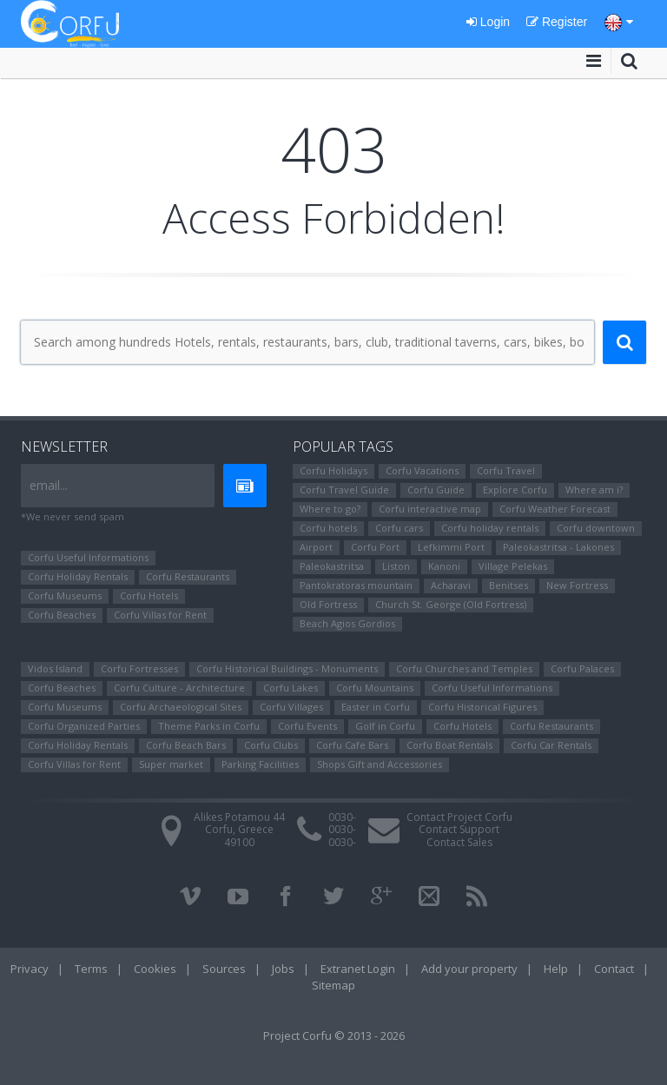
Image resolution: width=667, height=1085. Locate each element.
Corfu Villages (291, 706)
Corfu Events (307, 725)
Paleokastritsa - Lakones (558, 546)
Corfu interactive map (430, 508)
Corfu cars (399, 527)
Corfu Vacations (422, 470)
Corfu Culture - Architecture (179, 687)
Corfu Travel (506, 470)
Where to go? (330, 508)
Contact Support (459, 829)
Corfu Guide (436, 489)
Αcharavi (451, 585)
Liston (396, 565)
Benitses (508, 585)
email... (49, 485)
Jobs (283, 968)
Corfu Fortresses (139, 668)
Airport (316, 546)
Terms (91, 968)
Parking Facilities (260, 764)
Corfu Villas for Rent (160, 614)
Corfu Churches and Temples (464, 668)
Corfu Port (375, 546)
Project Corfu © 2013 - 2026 (334, 1035)
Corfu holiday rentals (489, 527)
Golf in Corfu (385, 725)
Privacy (29, 968)
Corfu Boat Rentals (449, 744)
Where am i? (594, 489)
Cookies (155, 968)
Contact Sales (459, 842)
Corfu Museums (65, 595)
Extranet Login (357, 968)
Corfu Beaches (62, 614)
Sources (224, 968)
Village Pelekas (513, 565)
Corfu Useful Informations (88, 557)
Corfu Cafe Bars (352, 744)
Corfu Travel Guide (344, 489)
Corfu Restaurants (187, 576)
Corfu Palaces (582, 668)
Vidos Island (55, 668)
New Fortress (577, 585)
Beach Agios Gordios (347, 623)
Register (556, 22)
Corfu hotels (328, 527)
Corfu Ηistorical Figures (482, 706)
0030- (342, 817)
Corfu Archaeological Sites (180, 706)
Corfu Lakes (290, 687)
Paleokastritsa (332, 565)
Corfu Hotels (149, 595)
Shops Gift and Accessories (379, 764)
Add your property (469, 968)
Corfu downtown (596, 527)
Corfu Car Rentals (551, 744)
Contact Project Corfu (459, 817)
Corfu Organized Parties (84, 725)
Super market (171, 764)
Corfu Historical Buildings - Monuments (287, 668)
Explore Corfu (515, 489)
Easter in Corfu (375, 706)
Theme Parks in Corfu (209, 725)
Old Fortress (328, 604)
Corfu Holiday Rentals (78, 576)
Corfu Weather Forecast (555, 508)
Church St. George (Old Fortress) (450, 604)
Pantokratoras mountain (356, 585)
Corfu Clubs (271, 744)
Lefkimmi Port (451, 546)
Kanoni (444, 565)
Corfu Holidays (333, 470)
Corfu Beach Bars (186, 744)
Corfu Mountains (374, 687)
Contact (614, 968)
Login (488, 22)
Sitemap (333, 985)
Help (556, 968)
